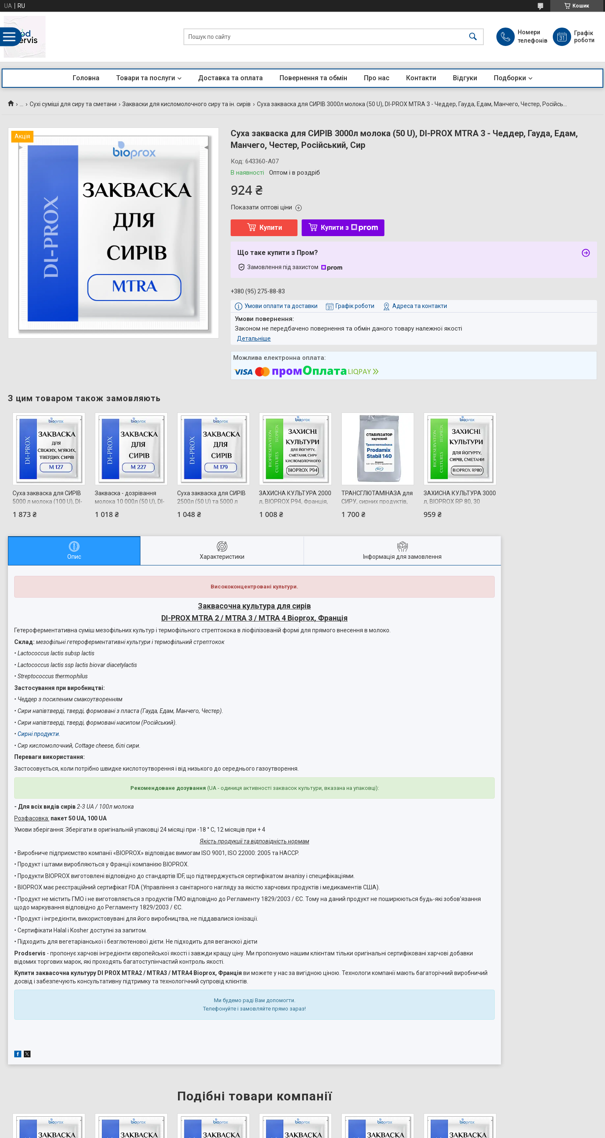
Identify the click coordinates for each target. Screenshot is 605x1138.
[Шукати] (473, 37)
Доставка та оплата (230, 78)
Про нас (376, 78)
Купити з (349, 228)
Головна (86, 78)
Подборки (510, 78)
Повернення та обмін (313, 78)
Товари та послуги (145, 78)
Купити (270, 228)
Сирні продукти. (39, 734)
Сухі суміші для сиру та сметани (73, 104)
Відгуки (465, 78)
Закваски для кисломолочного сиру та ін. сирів (186, 104)
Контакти (421, 78)
